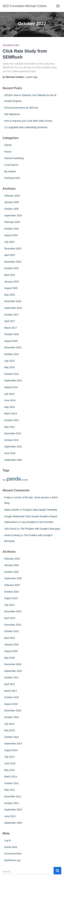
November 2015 (12, 347)
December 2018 (12, 301)
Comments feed (12, 853)
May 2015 (9, 367)
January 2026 (11, 202)
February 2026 (12, 195)
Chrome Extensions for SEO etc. (21, 107)
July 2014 (9, 393)
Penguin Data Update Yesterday (40, 509)
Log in (7, 840)
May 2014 (9, 407)
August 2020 (11, 288)
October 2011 (11, 440)
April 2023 (9, 255)
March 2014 (10, 413)
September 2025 (13, 215)
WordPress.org (12, 860)
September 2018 (13, 308)
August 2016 (11, 341)
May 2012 (9, 427)
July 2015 (9, 360)
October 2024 (11, 228)
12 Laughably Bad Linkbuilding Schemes (25, 127)
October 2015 (11, 354)
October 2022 (11, 268)
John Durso (10, 528)
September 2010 (13, 446)
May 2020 (9, 294)
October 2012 (11, 420)
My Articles (10, 171)
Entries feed (10, 847)
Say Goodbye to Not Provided (37, 522)
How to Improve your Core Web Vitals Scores (28, 120)
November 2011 (12, 433)
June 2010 (9, 453)
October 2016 (11, 334)
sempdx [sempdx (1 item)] (25, 480)
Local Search (11, 164)
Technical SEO (11, 45)
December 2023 (12, 248)
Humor (7, 151)
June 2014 (9, 400)
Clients (8, 145)
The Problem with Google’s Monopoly (40, 528)
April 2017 (9, 321)
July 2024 (9, 241)
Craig (7, 497)
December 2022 (12, 261)
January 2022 (11, 281)
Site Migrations (12, 114)
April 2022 (9, 275)
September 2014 (13, 380)
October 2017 (11, 314)
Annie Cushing (12, 535)
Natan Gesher (11, 509)
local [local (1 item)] (4, 480)
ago (31, 77)
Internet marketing (14, 158)
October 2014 (11, 374)
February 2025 (12, 222)
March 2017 (10, 327)
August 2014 (11, 387)
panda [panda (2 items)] (14, 478)
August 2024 (11, 235)
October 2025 (11, 208)
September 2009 (13, 460)
